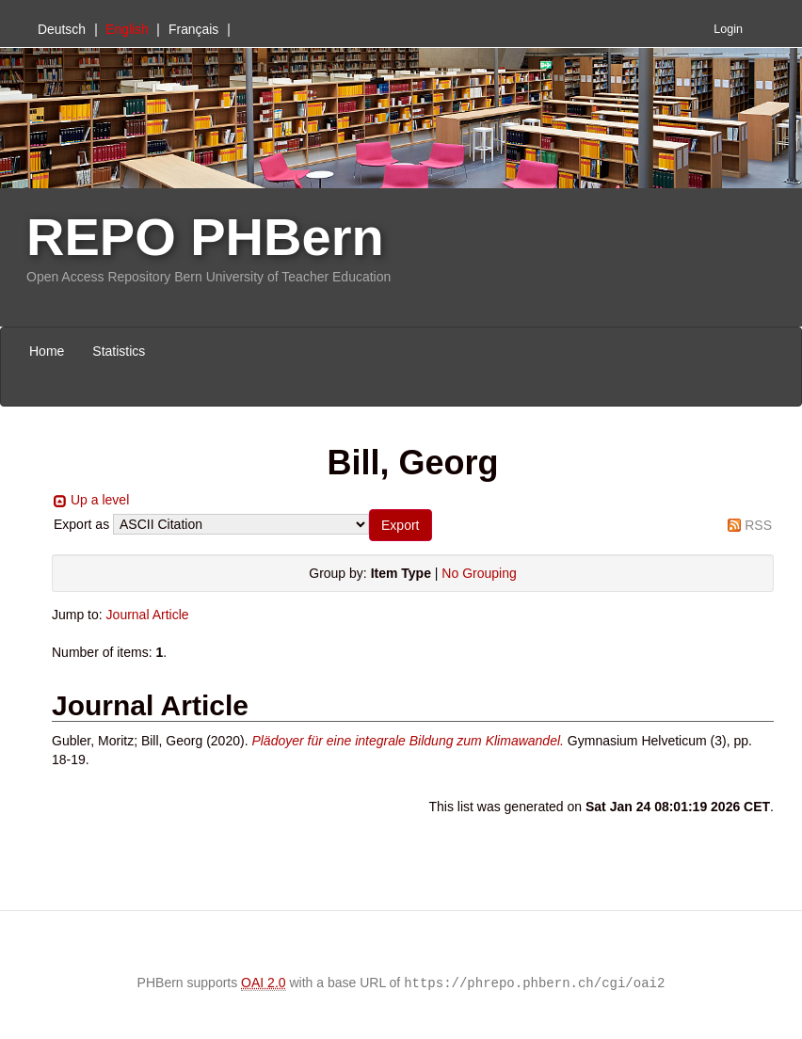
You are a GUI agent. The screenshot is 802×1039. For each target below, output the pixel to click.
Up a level (100, 499)
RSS (758, 525)
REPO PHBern (205, 236)
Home (46, 351)
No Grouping (478, 573)
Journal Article (147, 614)
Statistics (118, 351)
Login (728, 29)
